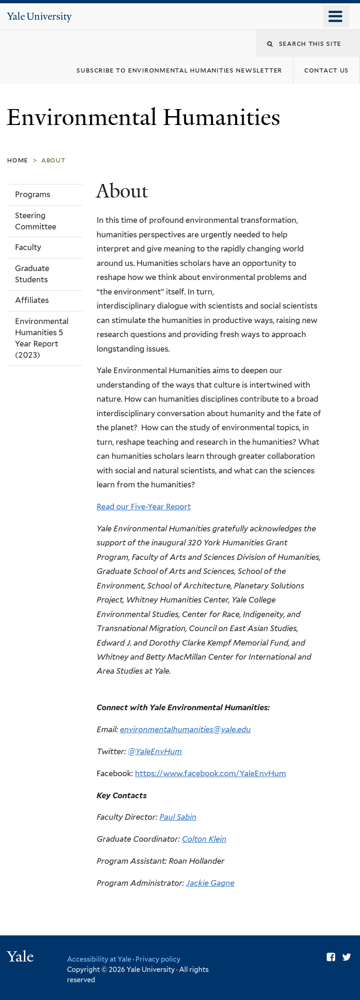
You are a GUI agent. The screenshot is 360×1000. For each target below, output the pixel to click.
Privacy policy (157, 959)
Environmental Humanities (146, 117)
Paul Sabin (177, 817)
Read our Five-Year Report (144, 506)
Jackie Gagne (210, 883)
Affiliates (32, 300)
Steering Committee (35, 221)
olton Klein (207, 839)
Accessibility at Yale (99, 959)
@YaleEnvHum (155, 751)
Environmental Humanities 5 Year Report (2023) (41, 338)
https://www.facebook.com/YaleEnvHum (210, 773)
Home (17, 159)
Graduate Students (32, 274)
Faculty (28, 247)
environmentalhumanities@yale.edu (185, 729)
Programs (32, 194)
